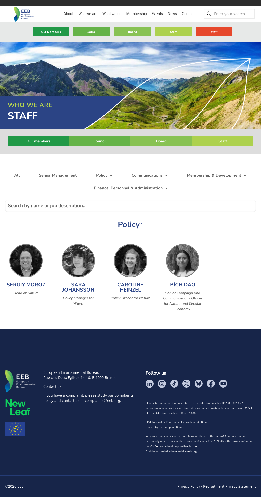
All (17, 175)
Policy (104, 175)
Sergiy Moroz (26, 284)
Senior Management (58, 175)
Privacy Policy (188, 486)
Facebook (211, 384)
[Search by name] (130, 206)
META (18, 407)
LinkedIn (150, 384)
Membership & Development (216, 175)
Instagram (162, 384)
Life (15, 429)
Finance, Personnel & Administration (131, 188)
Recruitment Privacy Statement (229, 486)
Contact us (52, 386)
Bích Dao (182, 284)
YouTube (223, 384)
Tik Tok (174, 384)
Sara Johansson (78, 287)
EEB (20, 381)
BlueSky (198, 384)
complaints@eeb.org (102, 400)
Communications (150, 175)
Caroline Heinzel (130, 287)
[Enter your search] (229, 14)
